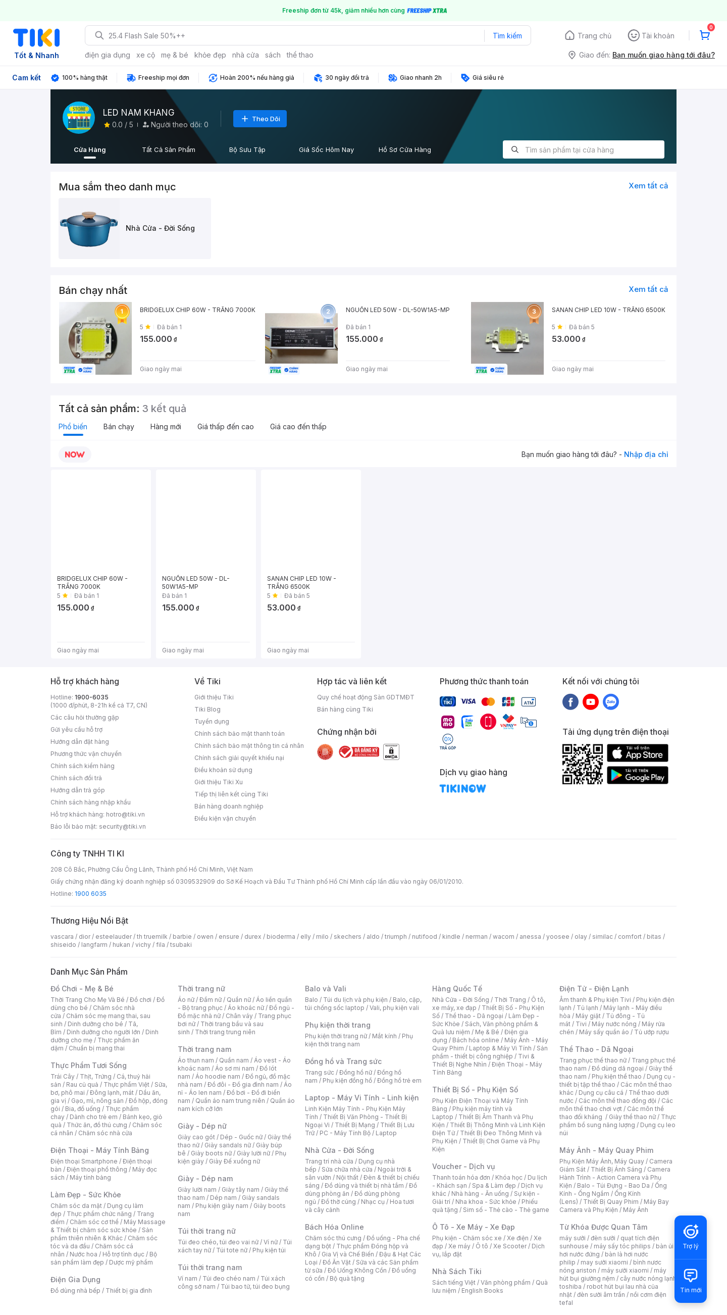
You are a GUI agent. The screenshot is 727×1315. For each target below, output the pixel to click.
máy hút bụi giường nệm (612, 1274)
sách (273, 54)
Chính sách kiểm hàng (82, 766)
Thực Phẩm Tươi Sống (88, 1065)
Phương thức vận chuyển (86, 753)
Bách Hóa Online (334, 1227)
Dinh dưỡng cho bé (95, 1024)
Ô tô (482, 1246)
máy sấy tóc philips (622, 1246)
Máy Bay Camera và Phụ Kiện (614, 1205)
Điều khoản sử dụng (223, 770)
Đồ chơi (140, 999)
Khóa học (509, 1177)
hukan (121, 944)
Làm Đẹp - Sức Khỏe (85, 1194)
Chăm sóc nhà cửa (105, 1133)
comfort (630, 936)
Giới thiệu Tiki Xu (218, 782)
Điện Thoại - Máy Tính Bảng (99, 1150)
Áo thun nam (196, 1060)
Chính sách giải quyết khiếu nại (239, 758)
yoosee (557, 936)
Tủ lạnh (587, 1007)
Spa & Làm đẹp (494, 1185)
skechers (347, 936)
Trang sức (319, 1072)
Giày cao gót (196, 1137)
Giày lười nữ (253, 1153)
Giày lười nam (197, 1189)
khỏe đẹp (210, 54)
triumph (396, 936)
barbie (182, 936)
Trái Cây (62, 1076)
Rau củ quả (82, 1084)
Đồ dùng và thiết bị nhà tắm (364, 1185)
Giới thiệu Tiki (214, 697)
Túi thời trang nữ (207, 1231)
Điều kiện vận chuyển (225, 818)
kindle (451, 936)
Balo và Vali (325, 988)
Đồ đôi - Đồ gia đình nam (243, 1084)
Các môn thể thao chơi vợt (616, 1104)
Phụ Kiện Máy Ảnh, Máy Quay (601, 1161)
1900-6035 (92, 697)
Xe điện (518, 1238)
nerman (476, 936)
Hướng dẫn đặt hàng (79, 741)
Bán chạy (118, 426)
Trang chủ (594, 35)
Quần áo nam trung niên (230, 1100)
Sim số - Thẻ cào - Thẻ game (506, 1209)
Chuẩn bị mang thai (97, 1048)
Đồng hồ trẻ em (399, 1080)
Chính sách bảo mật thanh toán (239, 733)
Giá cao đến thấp (298, 426)
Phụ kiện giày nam (221, 1205)
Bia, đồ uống (82, 1108)
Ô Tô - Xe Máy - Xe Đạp (473, 1227)
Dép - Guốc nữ (241, 1137)
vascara (62, 936)
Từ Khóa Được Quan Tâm (603, 1227)
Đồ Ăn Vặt (337, 1262)
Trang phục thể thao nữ (593, 1060)
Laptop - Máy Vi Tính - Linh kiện (362, 1097)
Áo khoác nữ (246, 1007)
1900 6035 (91, 893)
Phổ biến (73, 426)
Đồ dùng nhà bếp (75, 1290)
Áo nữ (186, 999)
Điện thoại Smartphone (84, 1161)
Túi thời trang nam (210, 1267)
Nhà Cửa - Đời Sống (339, 1150)
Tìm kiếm (507, 35)
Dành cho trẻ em (94, 1117)
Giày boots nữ (211, 1153)
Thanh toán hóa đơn (461, 1177)
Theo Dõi (260, 119)
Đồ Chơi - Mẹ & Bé (82, 988)
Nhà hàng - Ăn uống (480, 1193)
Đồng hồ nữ (355, 1072)
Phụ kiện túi (269, 1250)
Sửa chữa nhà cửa (347, 1169)
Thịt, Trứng (96, 1076)
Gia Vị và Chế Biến (348, 1254)
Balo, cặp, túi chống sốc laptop (363, 1003)
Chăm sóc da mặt (76, 1205)
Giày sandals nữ (227, 1145)
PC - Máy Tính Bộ (345, 1133)
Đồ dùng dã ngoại (618, 1068)
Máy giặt (588, 1016)
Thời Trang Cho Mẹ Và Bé (87, 999)
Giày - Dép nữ (202, 1126)
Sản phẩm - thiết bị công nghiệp (490, 1052)
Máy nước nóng (614, 1024)
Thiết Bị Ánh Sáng (616, 1169)
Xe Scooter (510, 1246)
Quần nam (234, 1060)
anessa (530, 936)
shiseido (63, 944)
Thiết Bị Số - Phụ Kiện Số (475, 1089)
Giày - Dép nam (205, 1178)
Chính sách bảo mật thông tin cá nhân (249, 745)
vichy (143, 944)
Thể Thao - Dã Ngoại (596, 1049)
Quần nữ (239, 999)
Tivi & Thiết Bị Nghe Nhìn (483, 1060)
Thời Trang (510, 999)
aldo (373, 936)
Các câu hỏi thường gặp (84, 717)
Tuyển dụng (211, 721)
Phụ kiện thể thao (617, 1076)
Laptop (386, 1133)
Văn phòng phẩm (506, 1282)
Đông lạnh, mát (112, 1092)
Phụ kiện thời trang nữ (336, 1036)
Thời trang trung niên (225, 1032)
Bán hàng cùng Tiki (345, 709)
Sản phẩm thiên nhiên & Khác (101, 1234)
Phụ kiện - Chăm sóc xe (467, 1238)
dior (84, 936)
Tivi (581, 1024)
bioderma (281, 936)
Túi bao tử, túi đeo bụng (255, 1286)
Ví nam (187, 1278)
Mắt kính (384, 1036)
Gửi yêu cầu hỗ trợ (76, 729)
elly (305, 936)
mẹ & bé (174, 54)
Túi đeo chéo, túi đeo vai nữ (218, 1242)
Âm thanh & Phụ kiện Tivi (595, 999)
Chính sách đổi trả (76, 778)
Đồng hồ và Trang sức (343, 1061)
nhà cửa (245, 54)
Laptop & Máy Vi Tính (500, 1048)
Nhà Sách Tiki (457, 1271)
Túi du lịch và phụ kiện (355, 999)
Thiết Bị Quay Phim (611, 1201)
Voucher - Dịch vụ (463, 1166)
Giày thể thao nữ (632, 1117)
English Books (482, 1290)
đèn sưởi (603, 1238)
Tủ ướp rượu (651, 1032)
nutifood (424, 936)
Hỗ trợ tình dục (123, 1254)
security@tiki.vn (122, 826)
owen (205, 936)
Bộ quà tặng (347, 1278)
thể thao (300, 54)
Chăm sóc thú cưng (333, 1238)
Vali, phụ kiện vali (394, 1007)
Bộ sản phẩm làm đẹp (103, 1258)
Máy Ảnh (635, 1209)
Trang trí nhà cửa (329, 1161)
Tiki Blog (207, 709)
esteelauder (113, 936)
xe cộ (145, 54)
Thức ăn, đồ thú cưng (97, 1125)
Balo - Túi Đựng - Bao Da (613, 1185)
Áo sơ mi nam (234, 1068)
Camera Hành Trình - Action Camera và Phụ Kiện (614, 1177)
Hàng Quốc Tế (457, 988)
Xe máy (459, 1246)
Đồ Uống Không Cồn (357, 1270)
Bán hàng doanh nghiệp (229, 806)
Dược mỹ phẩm (131, 1262)
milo (322, 936)
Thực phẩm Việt (126, 1084)
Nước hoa (83, 1254)
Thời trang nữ (201, 988)
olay (581, 936)
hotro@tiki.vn (125, 814)
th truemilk (152, 936)
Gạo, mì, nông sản (97, 1100)
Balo (311, 999)
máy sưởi (572, 1238)
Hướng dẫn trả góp (77, 790)
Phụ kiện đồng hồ (347, 1080)
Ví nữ (271, 1242)
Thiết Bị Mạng (355, 1125)
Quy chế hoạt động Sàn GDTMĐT (365, 697)
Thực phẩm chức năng (99, 1214)
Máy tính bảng (90, 1177)
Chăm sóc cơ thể (94, 1222)
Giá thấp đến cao (225, 426)
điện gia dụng (107, 54)
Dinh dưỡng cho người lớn (103, 1032)
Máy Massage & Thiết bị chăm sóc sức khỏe (108, 1226)
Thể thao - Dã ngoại (474, 1016)
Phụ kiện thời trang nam (359, 1040)
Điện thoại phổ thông (97, 1169)
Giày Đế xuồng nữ (234, 1161)
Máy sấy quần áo (604, 1032)
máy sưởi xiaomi (625, 1270)
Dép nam (223, 1197)
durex (253, 936)
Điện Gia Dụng (75, 1279)
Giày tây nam (240, 1189)
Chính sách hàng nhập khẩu (90, 802)
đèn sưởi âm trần (601, 1294)
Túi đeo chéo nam (228, 1278)
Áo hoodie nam (217, 1076)
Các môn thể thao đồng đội (617, 1100)
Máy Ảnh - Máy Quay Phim (606, 1150)
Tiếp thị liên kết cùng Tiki (231, 794)
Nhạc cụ (373, 1201)
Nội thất (347, 1177)
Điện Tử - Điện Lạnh (594, 988)
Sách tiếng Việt (454, 1282)
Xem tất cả (648, 185)
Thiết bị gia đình (129, 1290)
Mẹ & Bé (487, 1032)
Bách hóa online (475, 1040)
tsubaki (181, 944)
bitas (654, 936)
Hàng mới (165, 426)
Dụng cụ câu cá (601, 1092)
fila (160, 944)
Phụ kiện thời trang (338, 1025)
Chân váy (239, 1016)
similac (602, 936)
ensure (229, 936)
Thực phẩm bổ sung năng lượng (617, 1121)
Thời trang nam (204, 1049)
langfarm (94, 944)
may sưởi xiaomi (604, 1262)
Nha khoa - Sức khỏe (485, 1201)
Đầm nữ (210, 999)
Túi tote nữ (231, 1250)
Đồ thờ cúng (338, 1201)
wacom (503, 936)
